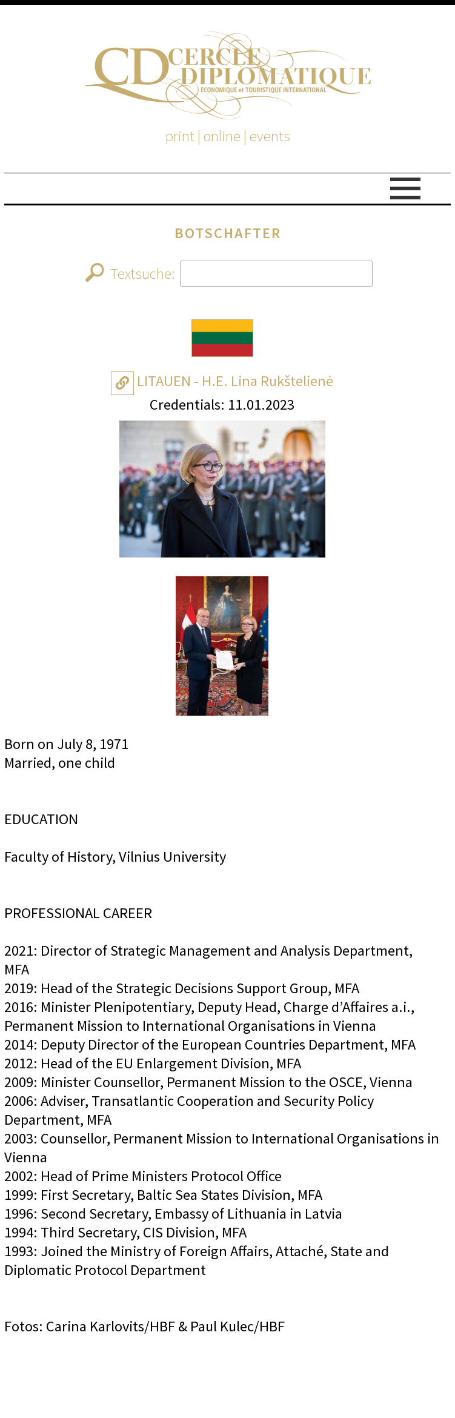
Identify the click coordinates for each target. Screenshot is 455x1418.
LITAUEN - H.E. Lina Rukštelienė (235, 380)
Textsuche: (229, 273)
